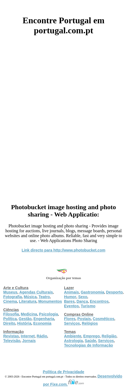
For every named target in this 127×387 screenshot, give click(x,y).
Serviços (72, 323)
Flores (69, 319)
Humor (70, 297)
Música (30, 297)
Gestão (25, 319)
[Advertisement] (63, 117)
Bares (69, 301)
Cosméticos (103, 319)
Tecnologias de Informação (88, 345)
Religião (108, 336)
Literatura (28, 301)
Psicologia (48, 314)
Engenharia (43, 319)
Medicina (29, 314)
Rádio (42, 336)
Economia (42, 323)
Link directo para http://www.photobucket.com (63, 250)
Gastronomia (92, 292)
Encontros (99, 301)
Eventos (71, 306)
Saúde (90, 340)
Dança (82, 301)
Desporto (114, 292)
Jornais (29, 340)
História (24, 323)
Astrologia (73, 340)
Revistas (11, 336)
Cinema (10, 301)
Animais (71, 292)
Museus (10, 292)
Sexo (82, 297)
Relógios (90, 323)
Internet (28, 336)
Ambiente (72, 336)
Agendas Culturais (36, 292)
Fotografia (12, 297)
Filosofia (11, 314)
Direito (9, 323)
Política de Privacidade (63, 372)
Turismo (88, 306)
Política (10, 319)
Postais (84, 319)
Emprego (91, 336)
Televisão (11, 340)
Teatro (44, 297)
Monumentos (50, 301)
